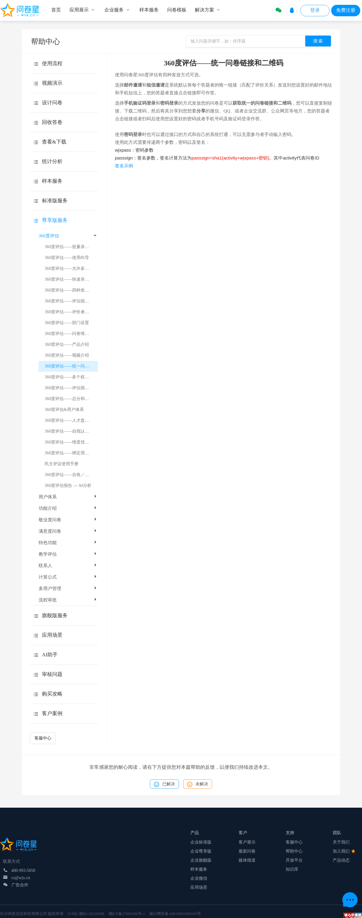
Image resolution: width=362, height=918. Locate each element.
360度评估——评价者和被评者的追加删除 (71, 312)
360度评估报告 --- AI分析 (68, 485)
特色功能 (68, 542)
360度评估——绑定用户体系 (71, 453)
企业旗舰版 (200, 860)
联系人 (68, 565)
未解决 (197, 784)
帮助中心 (294, 851)
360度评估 (68, 235)
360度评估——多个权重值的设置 (71, 377)
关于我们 (341, 842)
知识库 (292, 869)
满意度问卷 (68, 531)
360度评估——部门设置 (67, 322)
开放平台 (294, 860)
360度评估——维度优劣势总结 (71, 442)
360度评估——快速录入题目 (71, 279)
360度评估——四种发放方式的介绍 (71, 290)
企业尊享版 (200, 851)
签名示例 (124, 165)
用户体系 (68, 496)
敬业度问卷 (68, 519)
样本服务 (198, 869)
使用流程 (52, 63)
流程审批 (68, 600)
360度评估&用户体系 (64, 409)
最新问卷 (247, 851)
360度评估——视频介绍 (67, 355)
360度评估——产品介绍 (67, 344)
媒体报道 (247, 860)
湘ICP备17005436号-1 (126, 913)
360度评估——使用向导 (67, 257)
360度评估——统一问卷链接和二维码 (71, 366)
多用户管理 (68, 588)
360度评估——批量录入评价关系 (71, 246)
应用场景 (198, 887)
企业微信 (198, 878)
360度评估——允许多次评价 (71, 268)
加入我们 (344, 851)
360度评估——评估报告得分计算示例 (71, 388)
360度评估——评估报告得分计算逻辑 (71, 301)
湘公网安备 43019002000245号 (175, 913)
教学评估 (68, 554)
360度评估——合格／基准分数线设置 (71, 474)
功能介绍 (68, 508)
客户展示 (247, 842)
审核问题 (52, 674)
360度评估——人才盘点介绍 (71, 420)
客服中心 (42, 738)
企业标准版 (200, 842)
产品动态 (341, 860)
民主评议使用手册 (61, 464)
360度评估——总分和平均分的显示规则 (71, 398)
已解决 (164, 784)
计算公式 (68, 577)
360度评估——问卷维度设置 (71, 333)
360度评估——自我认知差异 (71, 431)
